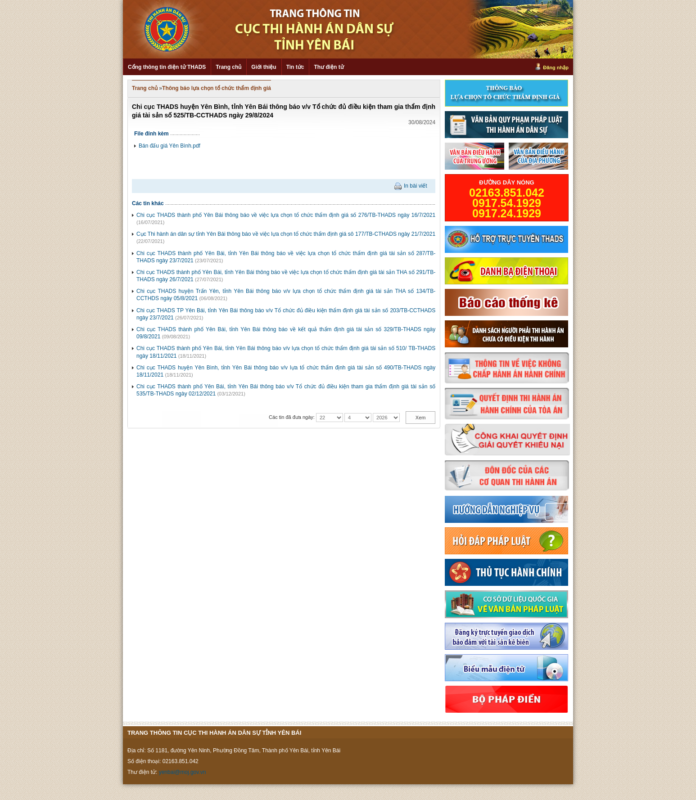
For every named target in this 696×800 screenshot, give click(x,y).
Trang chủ (228, 67)
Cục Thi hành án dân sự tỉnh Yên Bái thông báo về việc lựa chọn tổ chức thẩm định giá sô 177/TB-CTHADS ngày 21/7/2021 (285, 234)
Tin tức (295, 67)
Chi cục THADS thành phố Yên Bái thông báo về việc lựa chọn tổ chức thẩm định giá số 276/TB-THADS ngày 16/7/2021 (285, 215)
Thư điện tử (328, 67)
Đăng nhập (556, 67)
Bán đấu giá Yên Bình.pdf (169, 146)
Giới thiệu (263, 67)
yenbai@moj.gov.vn (182, 772)
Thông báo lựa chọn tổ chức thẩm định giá (216, 88)
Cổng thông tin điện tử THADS (167, 67)
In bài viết (415, 186)
